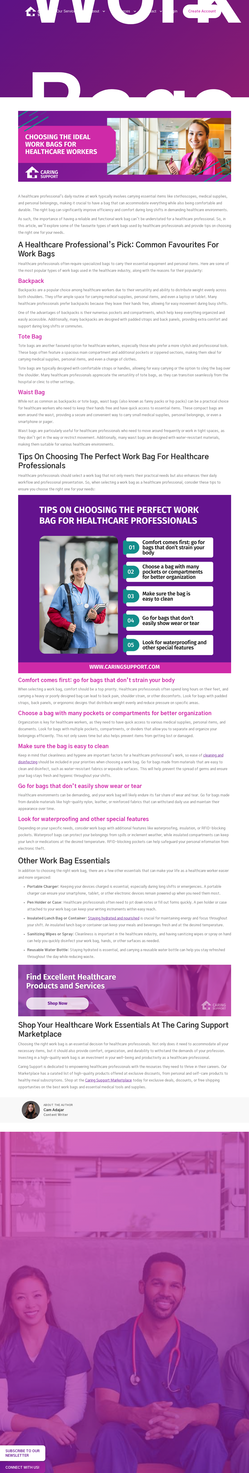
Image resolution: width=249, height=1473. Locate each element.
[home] (38, 11)
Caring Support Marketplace (108, 1080)
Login (172, 11)
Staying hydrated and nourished (113, 918)
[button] (69, 11)
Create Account (202, 11)
